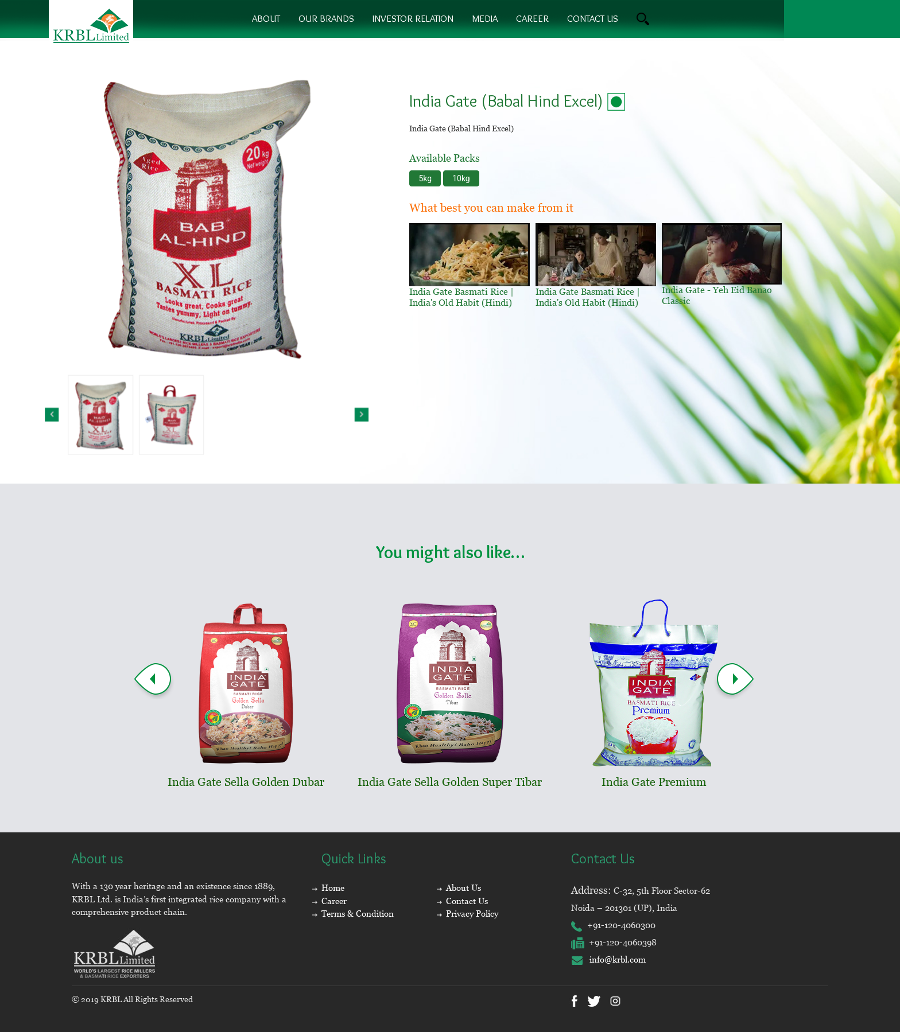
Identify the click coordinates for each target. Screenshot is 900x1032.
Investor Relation (413, 18)
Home (332, 888)
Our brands (326, 18)
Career (532, 18)
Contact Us (467, 901)
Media (485, 18)
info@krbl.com (608, 959)
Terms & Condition (357, 913)
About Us (463, 888)
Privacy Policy (472, 913)
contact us (592, 18)
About (266, 18)
